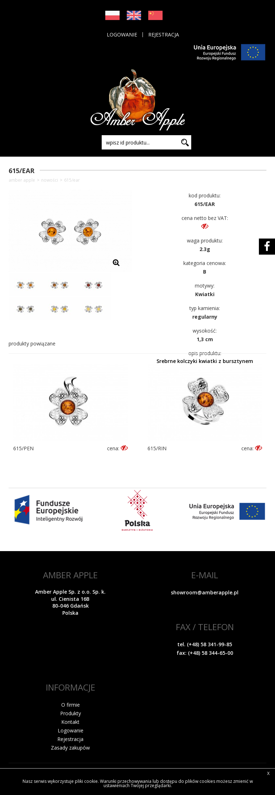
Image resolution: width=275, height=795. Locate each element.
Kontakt (70, 721)
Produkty (70, 713)
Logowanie (122, 34)
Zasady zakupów (70, 747)
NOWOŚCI (49, 180)
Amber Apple (22, 180)
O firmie (70, 704)
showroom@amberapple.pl (204, 592)
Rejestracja (163, 34)
